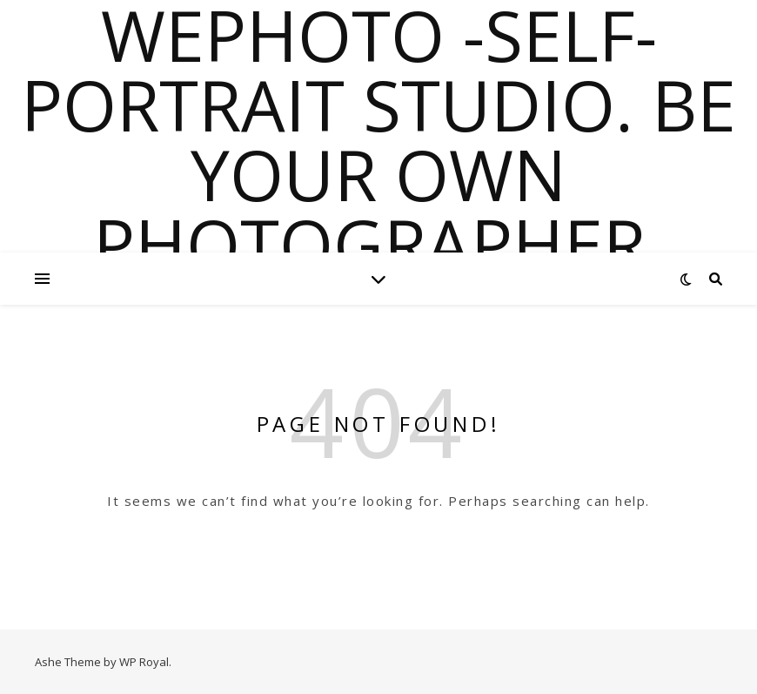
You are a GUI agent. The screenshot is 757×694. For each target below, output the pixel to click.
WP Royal (144, 662)
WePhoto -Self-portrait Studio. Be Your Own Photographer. (378, 139)
